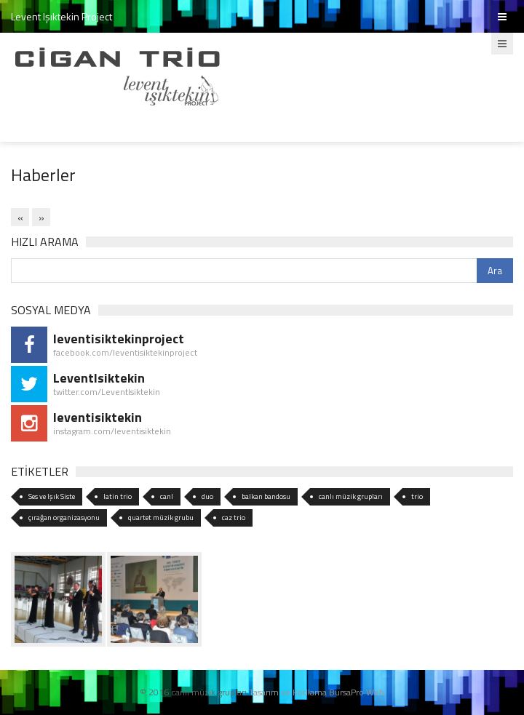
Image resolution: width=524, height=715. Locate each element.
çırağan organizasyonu (64, 517)
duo (207, 496)
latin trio (117, 496)
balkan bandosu (266, 496)
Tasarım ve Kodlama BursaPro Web (316, 692)
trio (417, 496)
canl (166, 496)
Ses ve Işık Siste (51, 496)
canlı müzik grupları (351, 496)
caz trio (233, 517)
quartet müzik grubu (161, 517)
